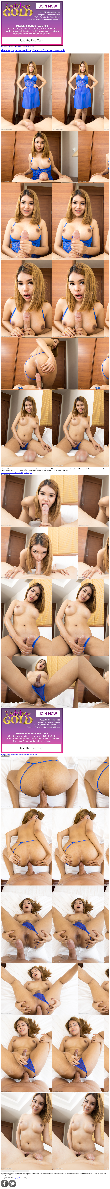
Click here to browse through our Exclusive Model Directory (14, 1170)
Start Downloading (5, 474)
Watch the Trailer (5, 755)
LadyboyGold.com (18, 1177)
